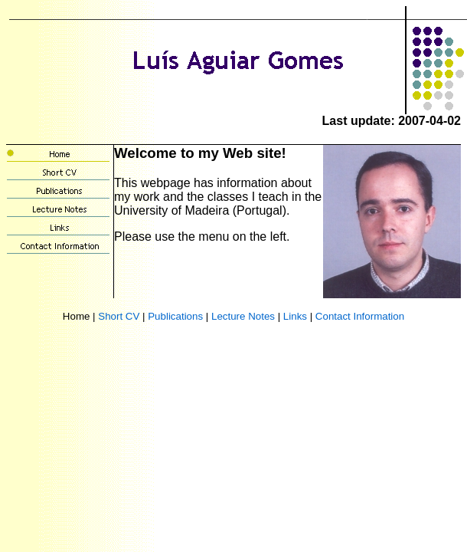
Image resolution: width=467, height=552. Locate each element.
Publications (175, 316)
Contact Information (359, 316)
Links (295, 316)
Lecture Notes (243, 316)
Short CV (118, 316)
